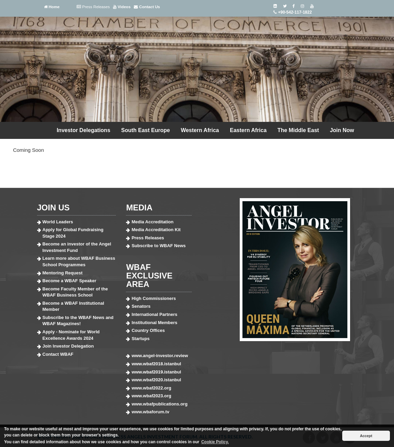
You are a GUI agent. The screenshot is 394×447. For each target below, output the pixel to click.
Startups (140, 338)
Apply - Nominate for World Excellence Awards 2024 (71, 335)
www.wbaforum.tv (150, 411)
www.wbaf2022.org (151, 387)
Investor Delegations (83, 130)
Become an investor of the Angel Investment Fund (77, 247)
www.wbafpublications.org (159, 403)
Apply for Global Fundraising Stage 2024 (73, 233)
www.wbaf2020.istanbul (156, 379)
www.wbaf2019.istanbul (156, 371)
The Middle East (298, 130)
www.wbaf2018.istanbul (156, 363)
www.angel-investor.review (159, 355)
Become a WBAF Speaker (69, 280)
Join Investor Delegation (68, 346)
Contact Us (147, 6)
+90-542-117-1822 (292, 12)
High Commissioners (153, 298)
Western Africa (200, 130)
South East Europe (145, 130)
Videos (121, 6)
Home (52, 6)
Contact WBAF (58, 354)
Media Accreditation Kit (155, 229)
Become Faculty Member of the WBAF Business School (75, 292)
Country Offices (148, 330)
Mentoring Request (63, 272)
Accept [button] (366, 436)
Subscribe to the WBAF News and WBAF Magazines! (78, 320)
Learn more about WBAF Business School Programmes (79, 261)
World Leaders (58, 221)
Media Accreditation (152, 221)
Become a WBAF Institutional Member (73, 306)
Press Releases (93, 6)
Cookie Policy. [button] (215, 442)
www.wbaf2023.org (151, 395)
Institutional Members (154, 322)
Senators (141, 306)
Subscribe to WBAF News (158, 245)
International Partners (154, 314)
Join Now (342, 130)
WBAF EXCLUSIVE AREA (149, 275)
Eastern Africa (248, 130)
